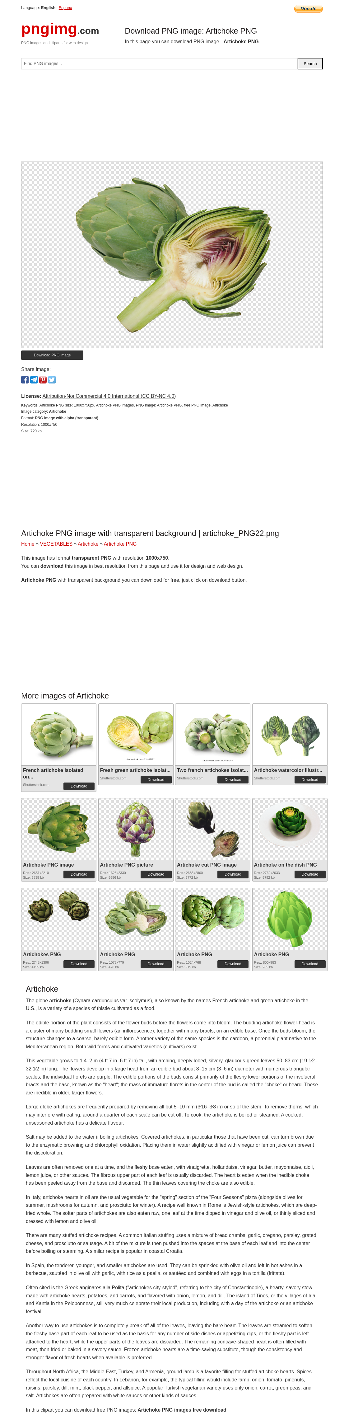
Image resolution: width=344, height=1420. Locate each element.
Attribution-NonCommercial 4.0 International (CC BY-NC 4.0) (109, 396)
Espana (65, 7)
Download (79, 786)
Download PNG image (52, 355)
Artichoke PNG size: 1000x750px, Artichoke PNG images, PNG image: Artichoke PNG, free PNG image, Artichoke (134, 405)
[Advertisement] (172, 118)
